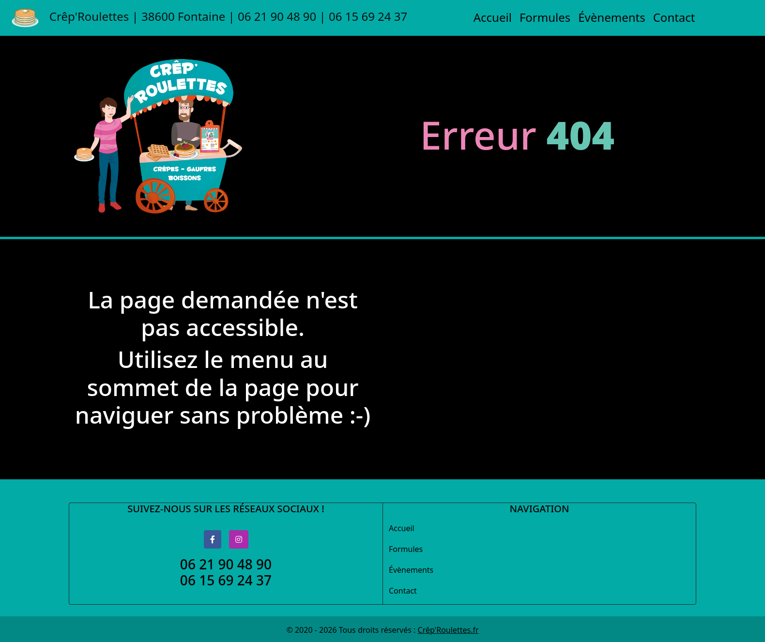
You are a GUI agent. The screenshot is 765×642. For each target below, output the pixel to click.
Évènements (611, 17)
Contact (674, 17)
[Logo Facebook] (212, 539)
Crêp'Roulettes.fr (448, 630)
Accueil (493, 17)
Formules (545, 17)
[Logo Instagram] (238, 539)
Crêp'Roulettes (209, 18)
